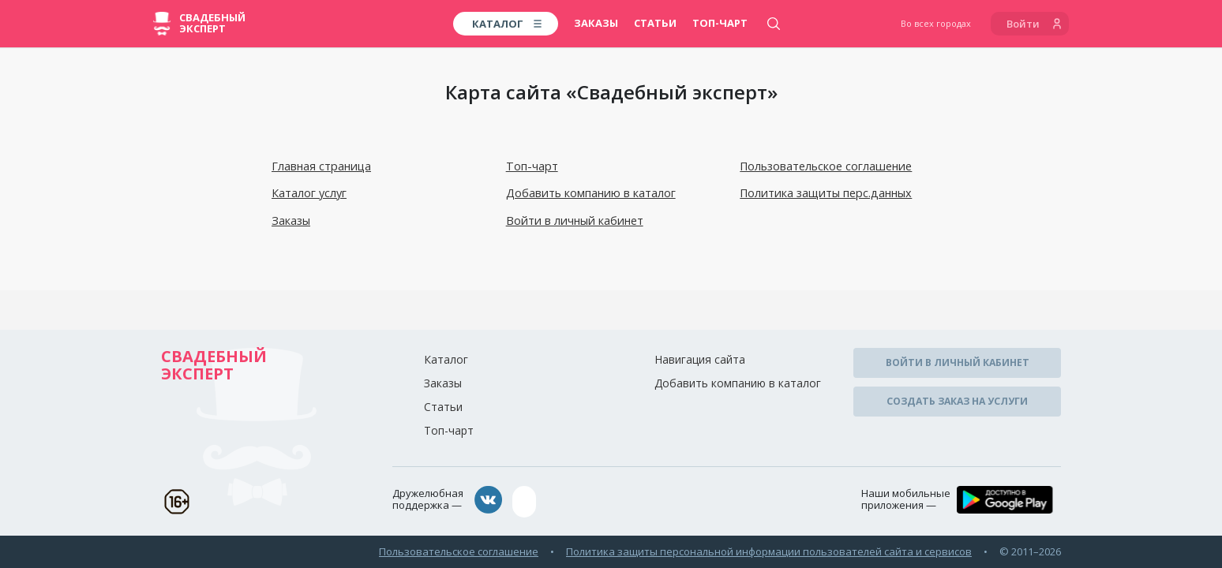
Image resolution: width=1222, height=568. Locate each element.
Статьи (655, 23)
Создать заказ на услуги (957, 395)
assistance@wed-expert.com (599, 498)
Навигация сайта (699, 357)
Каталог (446, 357)
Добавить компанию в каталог (589, 192)
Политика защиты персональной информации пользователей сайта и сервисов (769, 546)
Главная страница (320, 166)
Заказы (596, 23)
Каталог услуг (309, 192)
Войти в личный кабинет (572, 219)
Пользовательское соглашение (824, 166)
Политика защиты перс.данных (822, 192)
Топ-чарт (720, 23)
